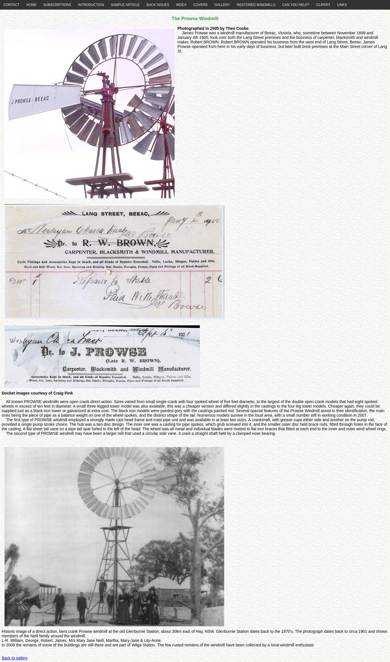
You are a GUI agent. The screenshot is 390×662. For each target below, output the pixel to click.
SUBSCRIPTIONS (57, 5)
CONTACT (11, 5)
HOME (31, 5)
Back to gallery (15, 658)
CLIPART (323, 5)
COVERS (200, 5)
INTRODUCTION (91, 5)
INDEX (181, 5)
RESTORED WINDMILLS (256, 5)
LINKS (342, 5)
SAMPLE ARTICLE (125, 5)
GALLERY (222, 5)
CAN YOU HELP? (296, 5)
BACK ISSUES (158, 5)
